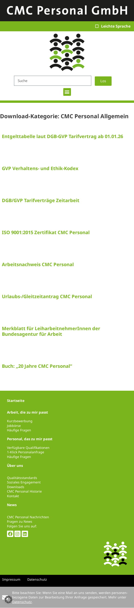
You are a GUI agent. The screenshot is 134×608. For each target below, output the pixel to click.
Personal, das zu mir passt (30, 438)
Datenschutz (22, 602)
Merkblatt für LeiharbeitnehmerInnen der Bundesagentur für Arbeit (51, 331)
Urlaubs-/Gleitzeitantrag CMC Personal (47, 296)
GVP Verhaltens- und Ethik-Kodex (40, 168)
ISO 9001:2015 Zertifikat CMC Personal (46, 232)
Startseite (16, 400)
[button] (67, 92)
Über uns (15, 465)
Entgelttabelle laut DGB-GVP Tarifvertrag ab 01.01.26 (62, 136)
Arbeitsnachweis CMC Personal (38, 264)
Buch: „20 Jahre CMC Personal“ (37, 366)
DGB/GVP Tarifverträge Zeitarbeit (40, 200)
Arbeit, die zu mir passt (27, 412)
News (12, 504)
